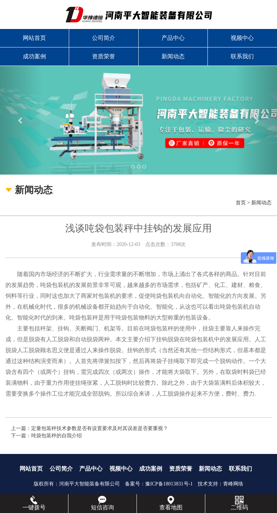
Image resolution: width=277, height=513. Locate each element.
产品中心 (173, 38)
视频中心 (242, 38)
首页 (241, 202)
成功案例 (34, 56)
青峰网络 (233, 484)
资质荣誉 (103, 56)
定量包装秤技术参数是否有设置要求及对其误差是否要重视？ (99, 428)
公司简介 (103, 38)
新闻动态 (173, 56)
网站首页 (34, 38)
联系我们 (242, 56)
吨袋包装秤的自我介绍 (56, 435)
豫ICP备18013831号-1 (169, 484)
